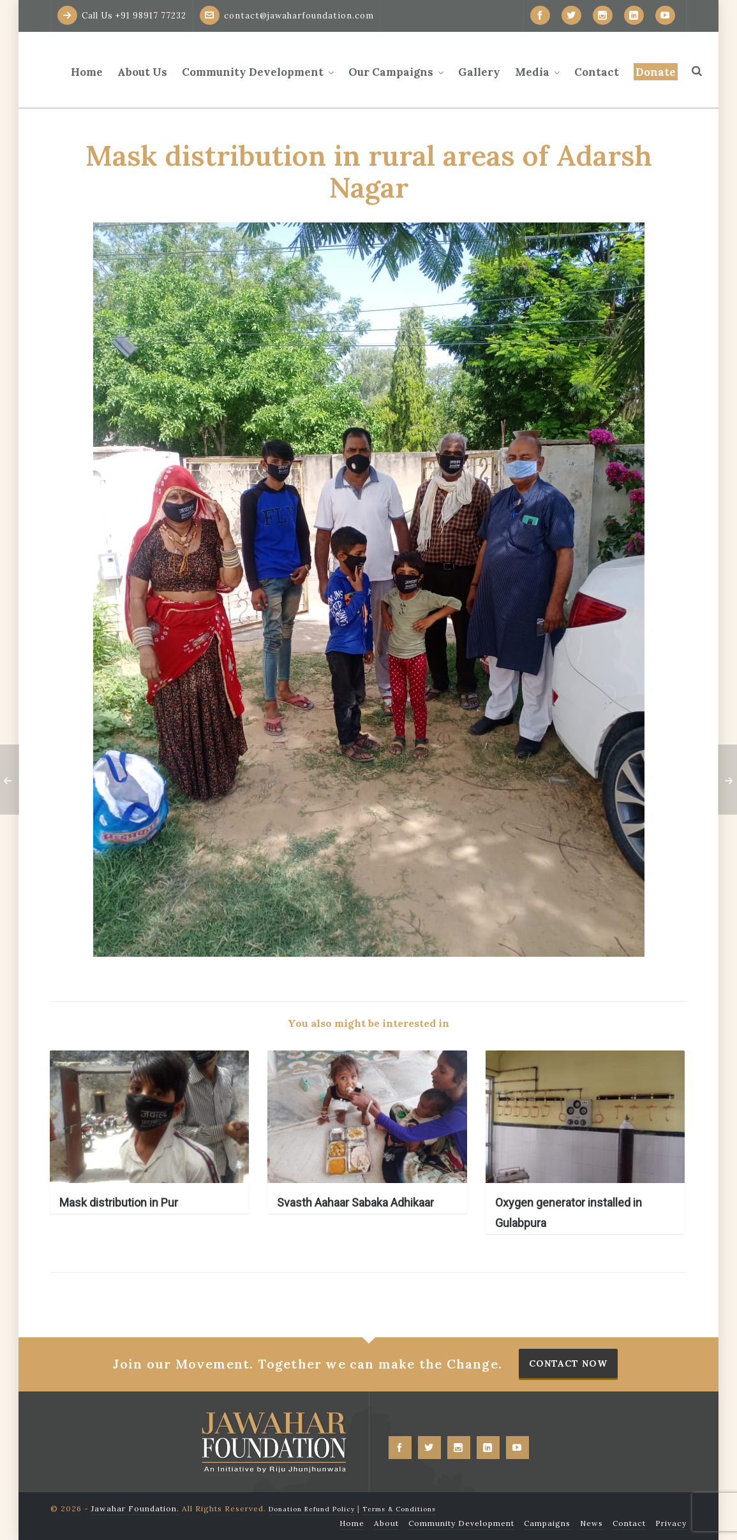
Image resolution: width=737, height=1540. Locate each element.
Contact (629, 1523)
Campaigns (547, 1523)
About (386, 1523)
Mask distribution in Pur (118, 1202)
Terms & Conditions (399, 1509)
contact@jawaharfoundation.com (287, 15)
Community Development (461, 1523)
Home (351, 1523)
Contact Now (568, 1363)
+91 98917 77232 (150, 15)
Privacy (671, 1523)
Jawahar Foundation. (135, 1508)
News (591, 1523)
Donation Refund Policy (312, 1509)
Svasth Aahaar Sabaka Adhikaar (355, 1202)
